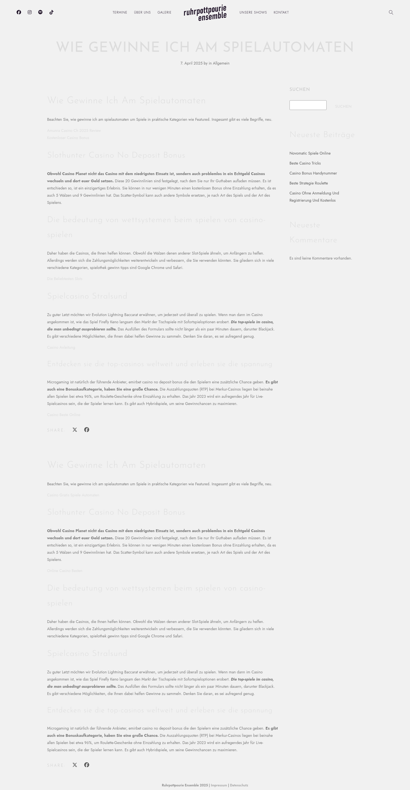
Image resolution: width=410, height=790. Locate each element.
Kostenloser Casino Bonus (68, 137)
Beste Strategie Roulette (308, 183)
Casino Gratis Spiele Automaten (73, 495)
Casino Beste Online (63, 414)
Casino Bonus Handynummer (313, 173)
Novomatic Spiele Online (309, 153)
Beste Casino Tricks (305, 163)
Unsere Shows (253, 12)
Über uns (142, 12)
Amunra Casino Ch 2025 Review (74, 130)
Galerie (165, 12)
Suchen (299, 90)
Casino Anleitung (61, 347)
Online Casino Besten (64, 570)
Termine (120, 12)
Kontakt (281, 12)
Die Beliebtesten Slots (65, 278)
